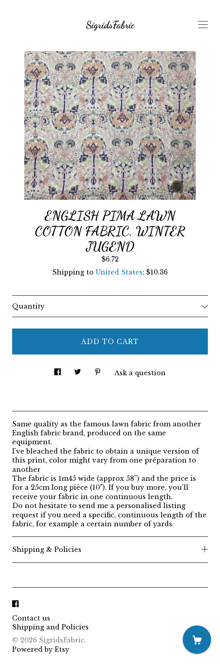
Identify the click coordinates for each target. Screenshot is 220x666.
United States (119, 272)
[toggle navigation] (203, 25)
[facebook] (15, 604)
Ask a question (140, 373)
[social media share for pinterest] (97, 369)
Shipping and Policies (50, 627)
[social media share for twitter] (77, 369)
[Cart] (197, 639)
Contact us (31, 618)
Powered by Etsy (40, 649)
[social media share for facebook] (57, 369)
